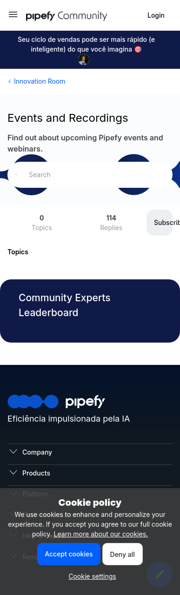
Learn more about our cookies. (101, 534)
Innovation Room (40, 81)
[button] (13, 17)
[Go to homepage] (83, 15)
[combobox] (90, 175)
